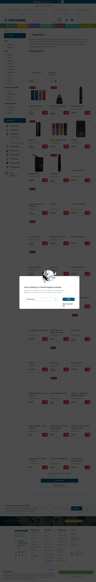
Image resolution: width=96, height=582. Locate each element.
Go (69, 299)
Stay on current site (68, 304)
